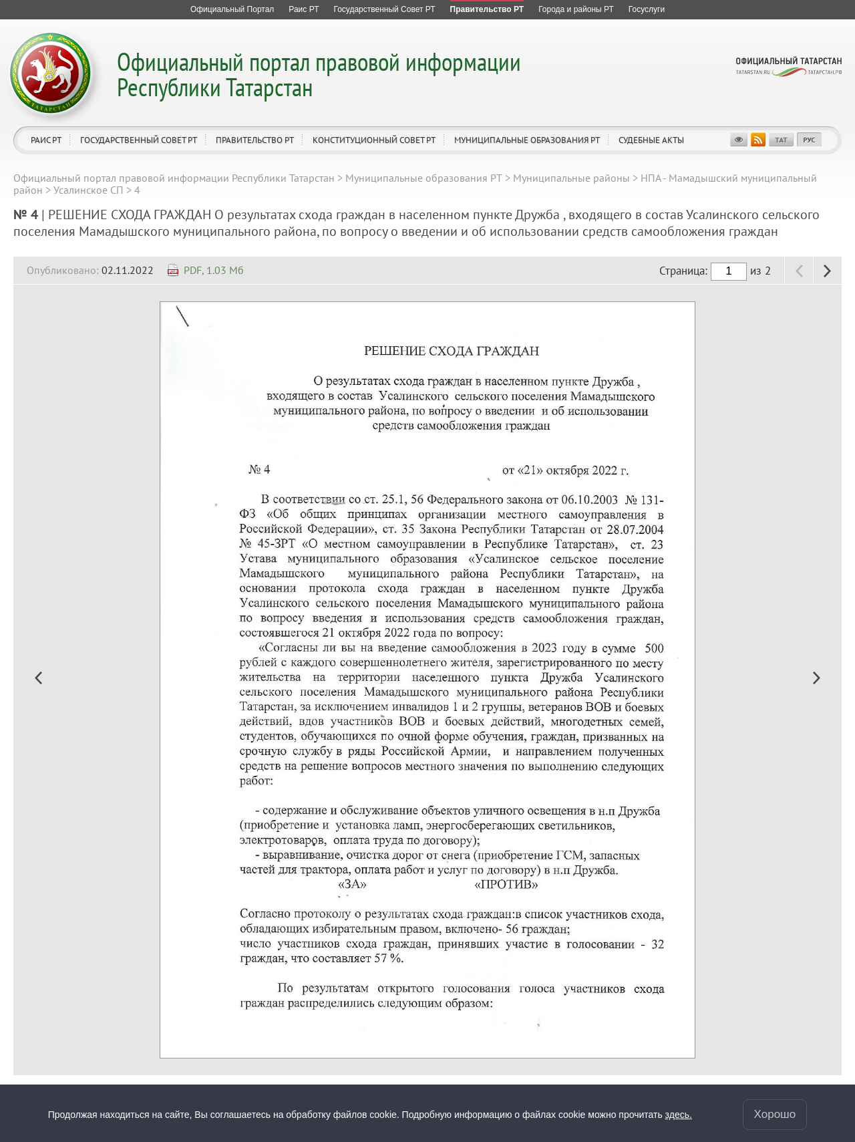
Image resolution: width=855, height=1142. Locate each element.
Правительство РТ (255, 140)
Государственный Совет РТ (138, 140)
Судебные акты (651, 140)
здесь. (678, 1114)
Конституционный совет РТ (374, 140)
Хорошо (775, 1114)
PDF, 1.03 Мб (214, 270)
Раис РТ (46, 140)
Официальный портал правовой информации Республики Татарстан (319, 74)
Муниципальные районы (571, 177)
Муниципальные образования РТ (527, 140)
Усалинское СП (88, 189)
